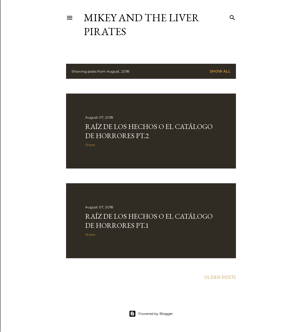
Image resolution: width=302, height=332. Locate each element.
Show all (220, 71)
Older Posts (220, 277)
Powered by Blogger (151, 313)
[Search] (232, 16)
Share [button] (90, 145)
